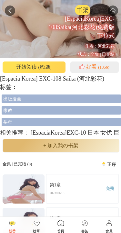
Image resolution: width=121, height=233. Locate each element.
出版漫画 (12, 98)
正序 (111, 164)
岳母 (7, 122)
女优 (107, 132)
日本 (94, 132)
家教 (7, 110)
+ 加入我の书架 (60, 146)
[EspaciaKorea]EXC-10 (58, 132)
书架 (82, 9)
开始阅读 (33, 67)
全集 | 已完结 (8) (17, 164)
